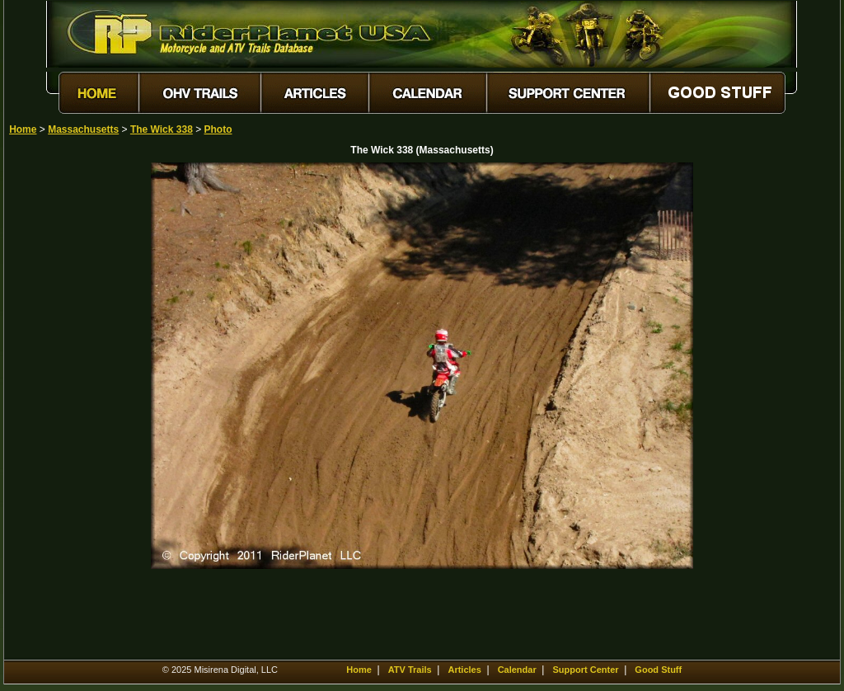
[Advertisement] (66, 409)
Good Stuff (658, 670)
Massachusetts (83, 129)
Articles (464, 670)
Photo (218, 129)
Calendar (517, 670)
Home (22, 129)
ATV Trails (410, 670)
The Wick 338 (161, 129)
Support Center (586, 670)
